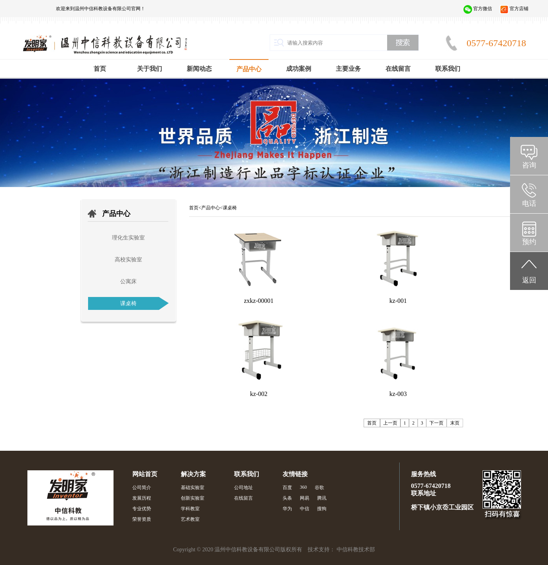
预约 (529, 242)
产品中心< (212, 208)
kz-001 (398, 300)
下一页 (436, 423)
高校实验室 (128, 260)
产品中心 (248, 69)
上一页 (390, 423)
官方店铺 (519, 8)
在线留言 (398, 68)
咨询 (529, 165)
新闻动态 (199, 68)
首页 (100, 68)
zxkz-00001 (259, 300)
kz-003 (398, 393)
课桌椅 (128, 303)
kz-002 (258, 393)
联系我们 (447, 68)
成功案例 (298, 68)
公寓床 (128, 281)
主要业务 (348, 68)
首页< (195, 208)
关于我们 (149, 68)
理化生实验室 (128, 238)
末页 (455, 423)
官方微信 (482, 8)
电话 (529, 203)
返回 (529, 280)
